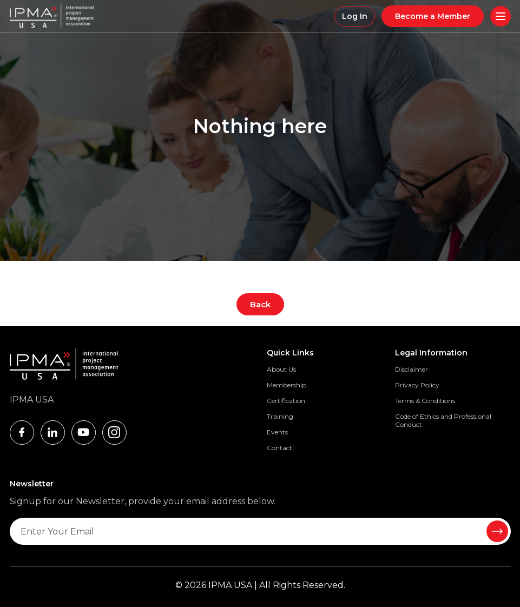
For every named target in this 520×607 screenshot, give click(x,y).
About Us (281, 369)
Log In (354, 16)
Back (260, 304)
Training (280, 416)
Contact (279, 448)
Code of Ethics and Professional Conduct (443, 420)
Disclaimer (411, 369)
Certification (286, 401)
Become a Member (432, 16)
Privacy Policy (417, 385)
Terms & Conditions (425, 401)
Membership (286, 385)
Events (277, 432)
